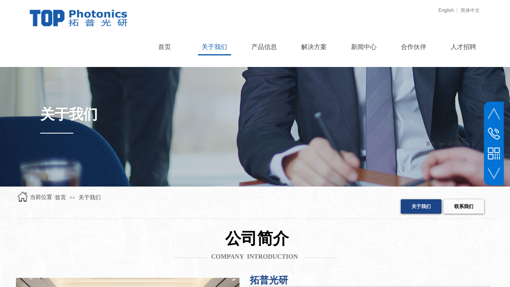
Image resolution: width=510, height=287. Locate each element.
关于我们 (457, 144)
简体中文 (470, 10)
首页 (430, 144)
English (446, 10)
